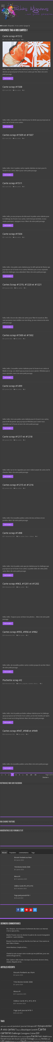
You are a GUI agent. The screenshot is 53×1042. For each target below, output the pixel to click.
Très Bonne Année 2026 (22, 867)
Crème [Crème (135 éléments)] (32, 1033)
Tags (33, 853)
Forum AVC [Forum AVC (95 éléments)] (10, 1039)
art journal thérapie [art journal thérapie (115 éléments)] (26, 1026)
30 (35, 775)
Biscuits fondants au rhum (23, 857)
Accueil (3, 26)
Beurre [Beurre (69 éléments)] (19, 1030)
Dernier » (46, 777)
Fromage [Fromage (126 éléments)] (30, 1039)
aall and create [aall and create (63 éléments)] (5, 1026)
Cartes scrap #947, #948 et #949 (20, 730)
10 (27, 775)
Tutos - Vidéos (29, 536)
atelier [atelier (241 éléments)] (48, 1026)
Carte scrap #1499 (12, 386)
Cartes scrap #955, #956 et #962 (20, 632)
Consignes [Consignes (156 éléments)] (25, 1033)
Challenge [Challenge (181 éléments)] (15, 1033)
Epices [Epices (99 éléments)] (28, 1036)
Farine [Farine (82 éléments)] (50, 1036)
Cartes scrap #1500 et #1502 (18, 335)
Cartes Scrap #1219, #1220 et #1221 (22, 284)
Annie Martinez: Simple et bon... (16, 947)
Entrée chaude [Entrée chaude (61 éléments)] (21, 1036)
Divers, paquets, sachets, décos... (28, 683)
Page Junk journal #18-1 (22, 895)
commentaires (23, 853)
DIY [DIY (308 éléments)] (37, 1033)
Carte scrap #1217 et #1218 (17, 436)
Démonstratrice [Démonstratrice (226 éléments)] (9, 1036)
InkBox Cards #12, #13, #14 (23, 886)
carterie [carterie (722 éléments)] (6, 1033)
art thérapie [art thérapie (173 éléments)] (39, 1026)
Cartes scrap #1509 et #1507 (18, 135)
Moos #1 (17, 876)
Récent (4, 853)
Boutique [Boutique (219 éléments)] (26, 1029)
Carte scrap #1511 (12, 183)
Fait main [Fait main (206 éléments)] (42, 1036)
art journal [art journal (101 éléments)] (14, 1026)
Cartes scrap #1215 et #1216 (18, 484)
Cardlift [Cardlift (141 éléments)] (34, 1030)
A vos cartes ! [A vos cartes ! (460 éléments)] (8, 1029)
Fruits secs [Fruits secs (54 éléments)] (37, 1039)
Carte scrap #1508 (12, 86)
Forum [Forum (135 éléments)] (3, 1039)
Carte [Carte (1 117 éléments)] (42, 1029)
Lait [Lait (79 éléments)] (49, 1039)
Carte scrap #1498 (12, 533)
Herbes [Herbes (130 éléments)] (44, 1039)
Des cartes (17, 39)
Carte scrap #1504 (12, 233)
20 (31, 775)
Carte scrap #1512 (12, 36)
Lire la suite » (8, 78)
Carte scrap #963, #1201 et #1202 (21, 583)
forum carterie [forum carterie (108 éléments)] (20, 1039)
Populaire (12, 853)
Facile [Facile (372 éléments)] (34, 1036)
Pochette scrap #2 (12, 680)
